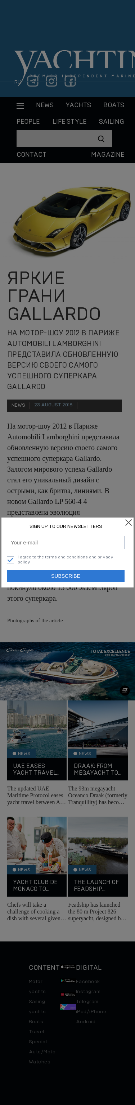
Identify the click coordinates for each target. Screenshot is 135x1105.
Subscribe (65, 576)
